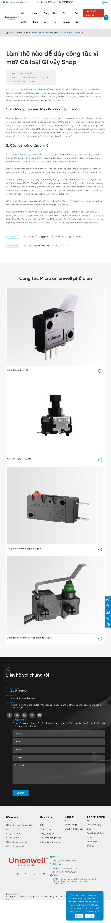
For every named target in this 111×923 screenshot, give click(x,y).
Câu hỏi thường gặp (74, 829)
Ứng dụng (35, 17)
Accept (90, 916)
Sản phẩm (24, 17)
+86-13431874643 (65, 2)
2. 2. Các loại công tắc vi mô (22, 81)
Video (89, 837)
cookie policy (80, 911)
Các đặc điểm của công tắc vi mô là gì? (45, 245)
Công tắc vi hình (13, 829)
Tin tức (76, 17)
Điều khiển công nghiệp (50, 838)
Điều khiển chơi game (50, 842)
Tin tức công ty (94, 824)
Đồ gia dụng (46, 829)
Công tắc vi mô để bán (41, 93)
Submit (20, 792)
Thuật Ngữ (92, 841)
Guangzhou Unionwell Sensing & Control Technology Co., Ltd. (34, 896)
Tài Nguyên (66, 17)
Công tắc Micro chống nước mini (21, 825)
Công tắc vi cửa (13, 833)
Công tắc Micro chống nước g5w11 (24, 548)
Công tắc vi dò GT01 (17, 369)
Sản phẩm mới (12, 838)
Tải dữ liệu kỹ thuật (95, 833)
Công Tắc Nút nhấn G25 (19, 459)
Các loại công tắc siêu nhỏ (30, 154)
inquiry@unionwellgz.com (17, 2)
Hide (29, 73)
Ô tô (42, 825)
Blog (26, 33)
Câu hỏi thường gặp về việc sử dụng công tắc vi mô (52, 236)
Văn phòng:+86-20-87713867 (66, 868)
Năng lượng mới (47, 833)
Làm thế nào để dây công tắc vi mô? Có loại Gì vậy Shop (57, 33)
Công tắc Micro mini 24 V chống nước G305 (29, 637)
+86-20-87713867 (48, 2)
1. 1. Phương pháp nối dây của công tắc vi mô (29, 77)
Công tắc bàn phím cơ (16, 842)
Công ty (46, 17)
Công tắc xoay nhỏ (15, 846)
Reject (79, 916)
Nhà (11, 33)
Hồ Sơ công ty (71, 824)
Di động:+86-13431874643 (64, 872)
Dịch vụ (55, 17)
